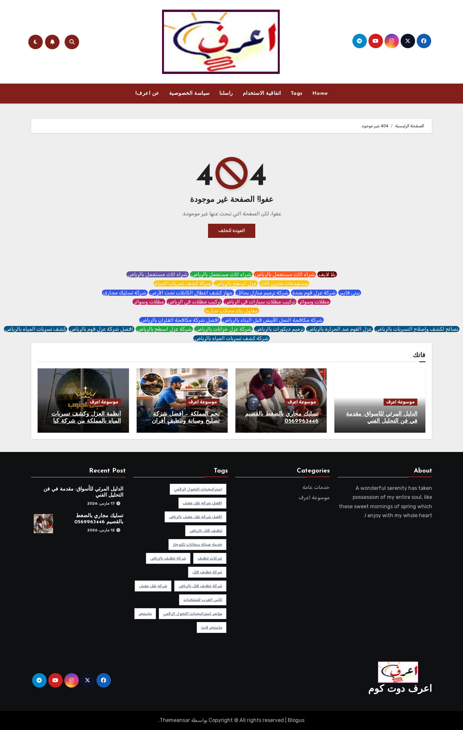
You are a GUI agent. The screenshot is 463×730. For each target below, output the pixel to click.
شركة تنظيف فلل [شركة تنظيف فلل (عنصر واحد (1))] (207, 572)
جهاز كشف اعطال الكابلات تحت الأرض (191, 293)
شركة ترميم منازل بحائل (262, 293)
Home (320, 93)
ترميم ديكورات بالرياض (279, 329)
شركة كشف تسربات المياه (183, 283)
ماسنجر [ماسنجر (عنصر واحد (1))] (144, 613)
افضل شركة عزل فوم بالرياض (101, 329)
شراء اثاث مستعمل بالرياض (285, 274)
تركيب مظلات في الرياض (194, 302)
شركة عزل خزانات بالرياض (223, 329)
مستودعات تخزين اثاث (284, 283)
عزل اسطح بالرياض (236, 283)
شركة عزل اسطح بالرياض (164, 329)
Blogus (296, 720)
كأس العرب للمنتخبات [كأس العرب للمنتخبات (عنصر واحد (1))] (202, 600)
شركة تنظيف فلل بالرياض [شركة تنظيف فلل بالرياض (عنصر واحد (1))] (200, 586)
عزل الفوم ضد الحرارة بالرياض (339, 329)
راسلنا (226, 93)
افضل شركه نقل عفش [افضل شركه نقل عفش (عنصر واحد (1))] (202, 503)
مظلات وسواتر (314, 302)
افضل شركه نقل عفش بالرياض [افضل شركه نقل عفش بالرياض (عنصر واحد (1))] (195, 517)
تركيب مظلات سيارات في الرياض (259, 302)
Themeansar (175, 720)
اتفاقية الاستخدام (262, 93)
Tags (297, 93)
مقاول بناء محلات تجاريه (231, 311)
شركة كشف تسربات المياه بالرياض (231, 338)
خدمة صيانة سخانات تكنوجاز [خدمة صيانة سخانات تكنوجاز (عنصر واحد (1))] (197, 544)
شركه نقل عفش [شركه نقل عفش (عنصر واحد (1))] (153, 586)
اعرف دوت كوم (400, 689)
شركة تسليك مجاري (125, 293)
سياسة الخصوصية (189, 93)
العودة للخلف (231, 230)
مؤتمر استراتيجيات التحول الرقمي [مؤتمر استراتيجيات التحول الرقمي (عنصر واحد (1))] (192, 613)
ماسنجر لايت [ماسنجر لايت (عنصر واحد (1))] (211, 627)
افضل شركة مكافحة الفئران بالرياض (179, 320)
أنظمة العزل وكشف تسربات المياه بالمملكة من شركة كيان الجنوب (85, 421)
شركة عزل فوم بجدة (314, 293)
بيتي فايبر (349, 293)
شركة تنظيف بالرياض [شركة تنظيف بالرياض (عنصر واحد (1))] (168, 558)
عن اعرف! (147, 93)
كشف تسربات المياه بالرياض (35, 329)
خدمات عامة (316, 487)
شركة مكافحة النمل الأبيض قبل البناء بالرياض (273, 320)
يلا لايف (327, 274)
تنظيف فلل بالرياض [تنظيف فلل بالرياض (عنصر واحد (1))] (205, 530)
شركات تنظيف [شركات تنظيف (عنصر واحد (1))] (209, 558)
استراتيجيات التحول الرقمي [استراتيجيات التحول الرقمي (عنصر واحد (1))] (198, 489)
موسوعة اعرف (400, 402)
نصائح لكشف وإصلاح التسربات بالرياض (416, 329)
